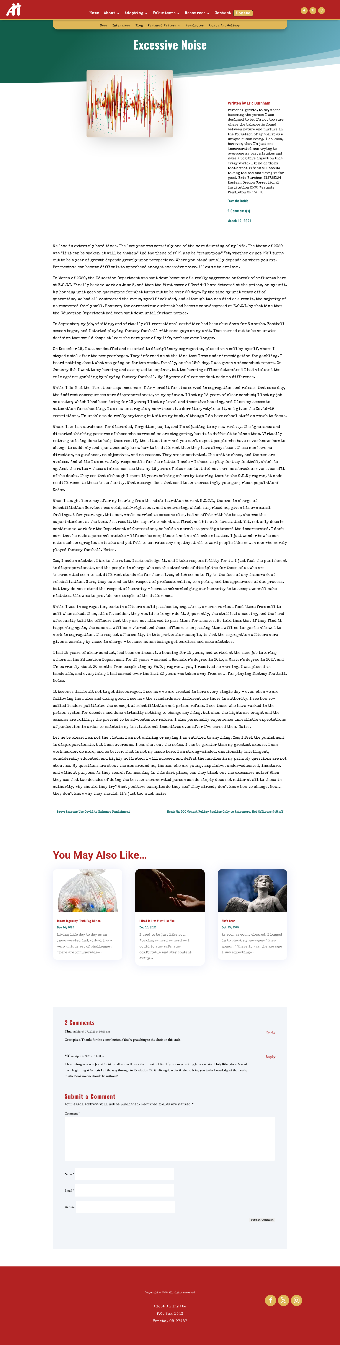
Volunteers (164, 13)
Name (69, 1174)
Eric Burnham (258, 103)
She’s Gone (228, 920)
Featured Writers (162, 25)
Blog (139, 25)
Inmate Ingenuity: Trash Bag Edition (79, 920)
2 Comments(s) (238, 210)
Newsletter (195, 25)
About (110, 13)
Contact (223, 13)
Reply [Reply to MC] (270, 1057)
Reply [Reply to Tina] (270, 1032)
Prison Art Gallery (224, 25)
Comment (72, 1113)
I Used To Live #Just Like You (157, 920)
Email (69, 1190)
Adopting (134, 13)
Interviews (122, 25)
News (104, 25)
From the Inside (237, 200)
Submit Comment (262, 1220)
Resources (195, 13)
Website (70, 1207)
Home (94, 13)
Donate (243, 13)
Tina (68, 1031)
